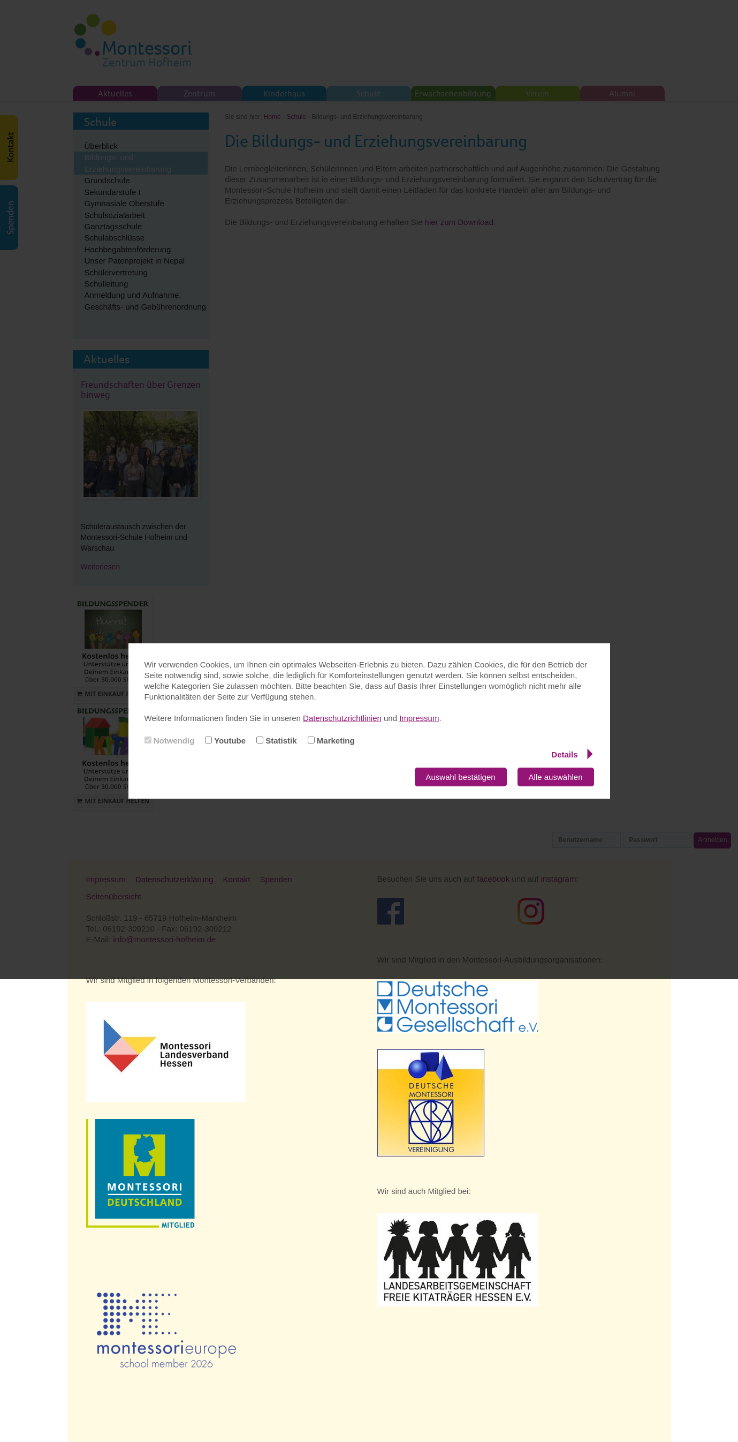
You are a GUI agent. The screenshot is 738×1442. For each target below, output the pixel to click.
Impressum (419, 718)
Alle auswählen (556, 777)
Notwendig (169, 740)
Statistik (276, 740)
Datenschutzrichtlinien (342, 718)
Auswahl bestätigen (461, 777)
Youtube (225, 740)
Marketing (331, 740)
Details (571, 754)
